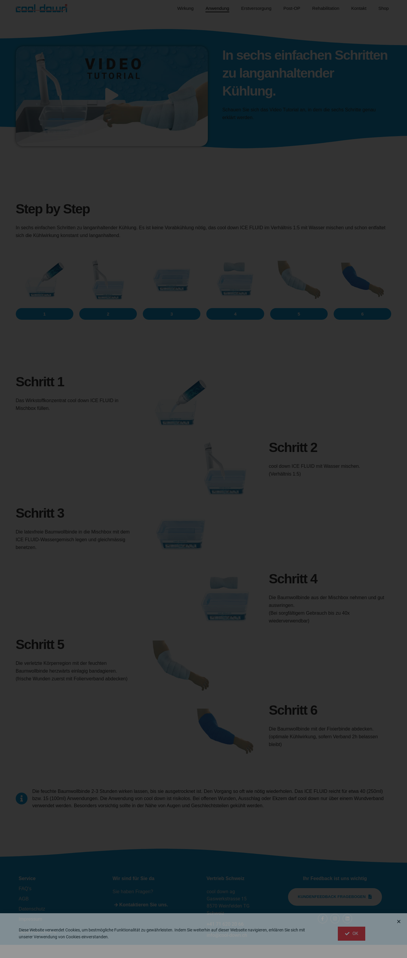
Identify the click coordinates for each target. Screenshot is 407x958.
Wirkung (185, 8)
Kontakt (358, 8)
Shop (383, 8)
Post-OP (291, 8)
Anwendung (217, 8)
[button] (44, 327)
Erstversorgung (256, 8)
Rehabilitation (325, 8)
